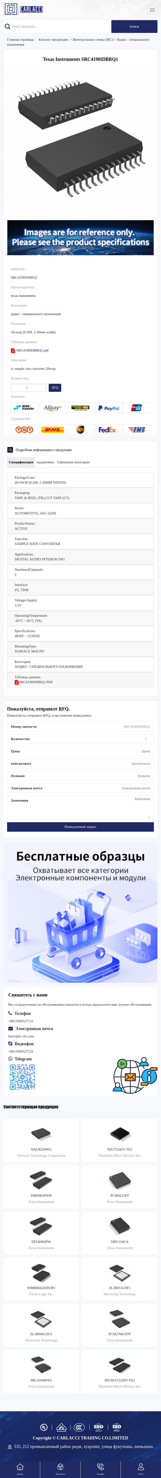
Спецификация (21, 462)
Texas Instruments (23, 296)
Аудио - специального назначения (36, 314)
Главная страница (20, 39)
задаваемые (45, 462)
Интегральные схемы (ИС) (93, 39)
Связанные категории (73, 462)
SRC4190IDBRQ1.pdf (29, 350)
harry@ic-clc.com (21, 1036)
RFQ (55, 387)
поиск (134, 26)
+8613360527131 (20, 1051)
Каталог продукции (53, 39)
